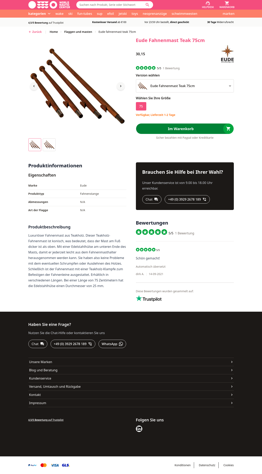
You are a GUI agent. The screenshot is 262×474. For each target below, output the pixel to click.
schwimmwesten (184, 13)
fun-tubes (84, 13)
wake (60, 13)
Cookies (228, 465)
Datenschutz (207, 465)
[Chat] (152, 199)
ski (70, 13)
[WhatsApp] (112, 344)
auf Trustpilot (46, 22)
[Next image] (121, 86)
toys (134, 13)
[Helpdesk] (208, 5)
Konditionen (183, 465)
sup (100, 13)
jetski (123, 13)
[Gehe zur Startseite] (49, 5)
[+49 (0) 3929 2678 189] (187, 199)
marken (228, 13)
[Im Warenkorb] (185, 128)
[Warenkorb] (227, 5)
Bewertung (171, 68)
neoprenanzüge (155, 13)
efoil (110, 13)
